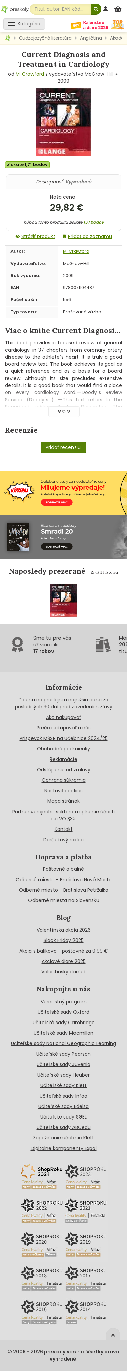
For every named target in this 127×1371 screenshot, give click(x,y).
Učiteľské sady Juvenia (63, 1064)
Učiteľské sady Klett (63, 1085)
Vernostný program (64, 1001)
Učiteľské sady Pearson (63, 1054)
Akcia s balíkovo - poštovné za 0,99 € (63, 950)
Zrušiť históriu (104, 572)
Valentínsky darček (63, 971)
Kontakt (64, 829)
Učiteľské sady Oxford (63, 1012)
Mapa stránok (63, 801)
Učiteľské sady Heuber (63, 1075)
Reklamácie (63, 759)
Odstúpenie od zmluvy (63, 769)
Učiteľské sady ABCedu (64, 1127)
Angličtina (91, 37)
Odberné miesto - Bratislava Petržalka (63, 890)
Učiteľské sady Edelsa (63, 1106)
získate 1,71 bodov (27, 164)
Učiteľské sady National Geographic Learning (63, 1043)
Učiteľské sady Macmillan (63, 1033)
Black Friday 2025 (64, 940)
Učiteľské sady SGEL (63, 1116)
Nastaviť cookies (63, 790)
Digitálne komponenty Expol (64, 1148)
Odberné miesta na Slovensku (63, 900)
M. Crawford (30, 74)
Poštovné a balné (63, 869)
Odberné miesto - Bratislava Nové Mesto (64, 879)
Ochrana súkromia (64, 780)
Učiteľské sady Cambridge (64, 1022)
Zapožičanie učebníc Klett (63, 1137)
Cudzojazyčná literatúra (45, 37)
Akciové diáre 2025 (64, 961)
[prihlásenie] (106, 8)
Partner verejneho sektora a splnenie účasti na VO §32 (63, 815)
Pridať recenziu (63, 447)
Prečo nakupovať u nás (64, 727)
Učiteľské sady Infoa (63, 1095)
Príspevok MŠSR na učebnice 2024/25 (64, 738)
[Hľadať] (96, 9)
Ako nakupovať (63, 717)
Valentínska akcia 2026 (64, 930)
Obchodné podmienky (63, 748)
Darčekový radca (63, 839)
